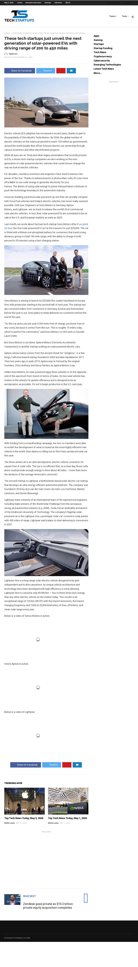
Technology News (75, 35)
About (67, 3)
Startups (48, 3)
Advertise (58, 3)
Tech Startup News (54, 35)
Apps (96, 37)
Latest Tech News (104, 70)
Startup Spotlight (33, 35)
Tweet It (46, 72)
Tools (124, 16)
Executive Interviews (33, 3)
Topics (112, 16)
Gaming (98, 41)
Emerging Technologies (107, 66)
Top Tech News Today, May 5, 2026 (23, 819)
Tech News (100, 53)
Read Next (29, 897)
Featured (17, 35)
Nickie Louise (9, 824)
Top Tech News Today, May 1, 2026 (67, 819)
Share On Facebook (20, 72)
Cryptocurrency (103, 57)
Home (19, 3)
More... (98, 74)
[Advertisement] (46, 861)
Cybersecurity (102, 61)
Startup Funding (103, 49)
